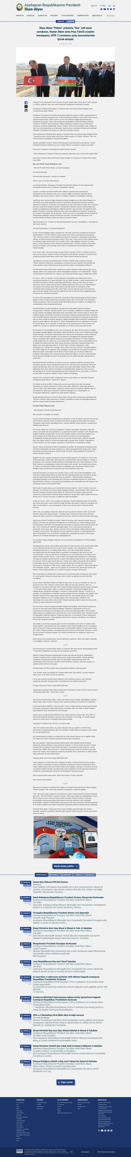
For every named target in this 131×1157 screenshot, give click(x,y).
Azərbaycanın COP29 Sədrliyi (23, 1133)
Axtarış (111, 16)
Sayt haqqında (85, 1152)
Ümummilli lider (20, 1102)
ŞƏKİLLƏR (91, 875)
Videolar (59, 1111)
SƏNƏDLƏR (30, 16)
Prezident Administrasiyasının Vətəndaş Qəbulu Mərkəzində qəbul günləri (105, 1112)
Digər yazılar (67, 1082)
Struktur (80, 1104)
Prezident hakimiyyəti (42, 1102)
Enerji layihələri (20, 1127)
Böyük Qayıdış (19, 1123)
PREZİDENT (54, 16)
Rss (114, 9)
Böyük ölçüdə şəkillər (64, 866)
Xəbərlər (59, 1106)
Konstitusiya (19, 1111)
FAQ (71, 1152)
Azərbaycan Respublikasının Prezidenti (52, 5)
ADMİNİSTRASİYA (83, 16)
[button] (96, 837)
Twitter (111, 9)
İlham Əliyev (34, 9)
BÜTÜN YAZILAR (41, 875)
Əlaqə (79, 1108)
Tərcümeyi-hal (40, 1106)
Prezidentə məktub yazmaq (104, 1102)
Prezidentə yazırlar (102, 1104)
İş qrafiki (39, 1104)
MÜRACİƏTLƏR (97, 16)
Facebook (108, 9)
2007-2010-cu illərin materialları (106, 1152)
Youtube (105, 9)
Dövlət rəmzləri (20, 1113)
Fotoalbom (18, 1138)
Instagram (101, 9)
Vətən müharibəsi (20, 1121)
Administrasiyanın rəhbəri (84, 1102)
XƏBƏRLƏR (19, 16)
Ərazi (17, 1106)
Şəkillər (59, 1108)
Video (104, 6)
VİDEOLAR (79, 875)
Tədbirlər (70, 21)
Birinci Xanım (40, 1108)
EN (114, 6)
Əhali (17, 1108)
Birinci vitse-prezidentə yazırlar (64, 1113)
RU (109, 6)
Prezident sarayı (81, 1106)
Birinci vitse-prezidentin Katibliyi (64, 1102)
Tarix (17, 1104)
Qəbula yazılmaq (102, 1116)
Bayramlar (18, 1115)
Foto (95, 6)
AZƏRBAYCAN (42, 16)
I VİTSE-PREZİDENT (67, 16)
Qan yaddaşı (19, 1125)
